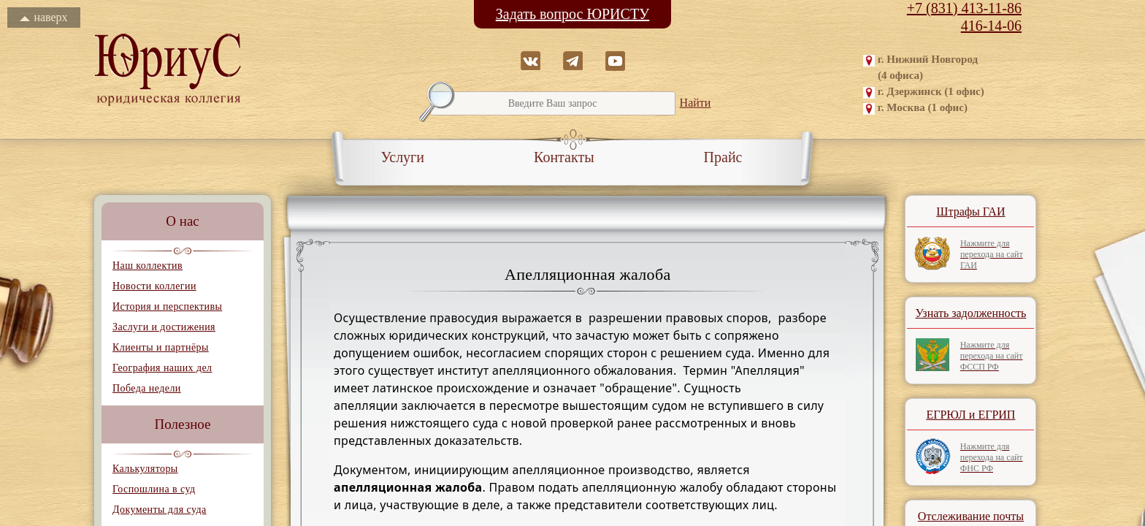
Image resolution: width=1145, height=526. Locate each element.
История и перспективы (167, 306)
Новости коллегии (154, 286)
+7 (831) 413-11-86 (964, 8)
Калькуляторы (145, 468)
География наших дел (162, 367)
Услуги (403, 157)
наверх (43, 17)
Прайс (723, 157)
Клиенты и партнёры (160, 347)
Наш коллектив (147, 265)
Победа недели (146, 388)
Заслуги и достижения (163, 326)
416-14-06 (991, 26)
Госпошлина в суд (153, 489)
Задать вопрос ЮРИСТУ (573, 14)
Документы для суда (159, 509)
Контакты (564, 157)
